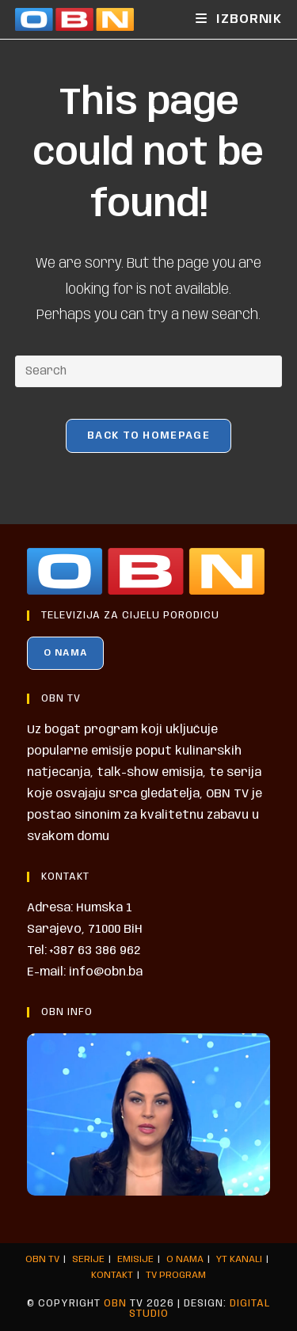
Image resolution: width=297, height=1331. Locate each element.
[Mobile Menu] (239, 19)
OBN (115, 1304)
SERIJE (88, 1259)
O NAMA (65, 653)
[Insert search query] (149, 371)
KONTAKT (112, 1275)
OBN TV (42, 1259)
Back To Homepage (148, 436)
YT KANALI (239, 1259)
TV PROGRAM (176, 1275)
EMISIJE (135, 1259)
